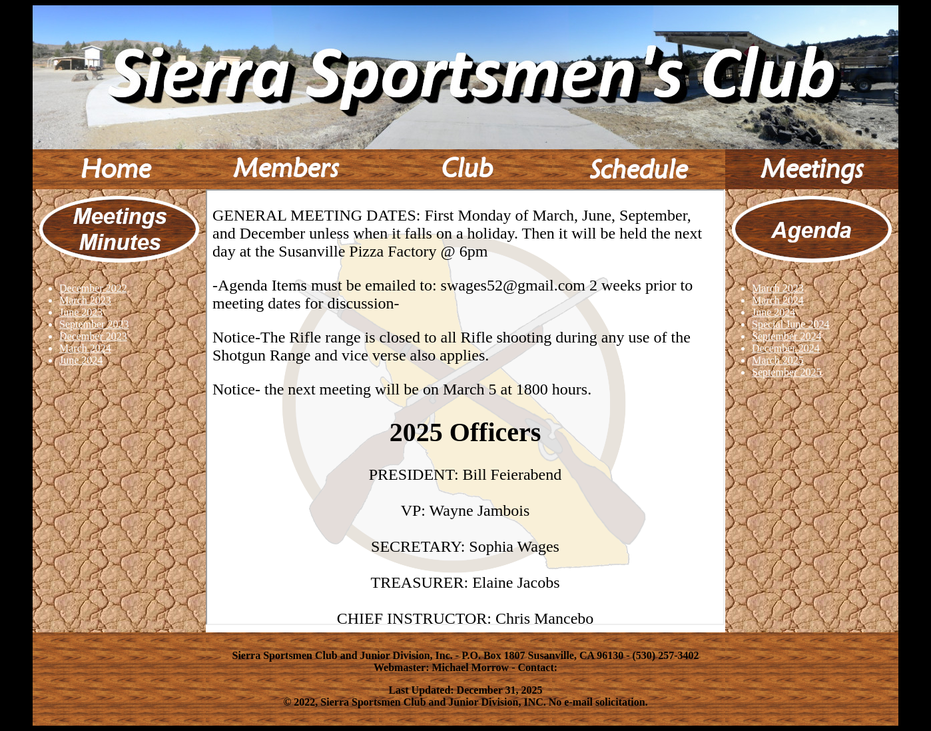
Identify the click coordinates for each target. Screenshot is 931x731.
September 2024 (786, 336)
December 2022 (93, 288)
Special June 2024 (790, 324)
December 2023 (93, 336)
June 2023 (81, 312)
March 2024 (85, 348)
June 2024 (81, 360)
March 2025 (778, 360)
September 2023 (94, 324)
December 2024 (786, 348)
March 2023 (85, 300)
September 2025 (786, 372)
